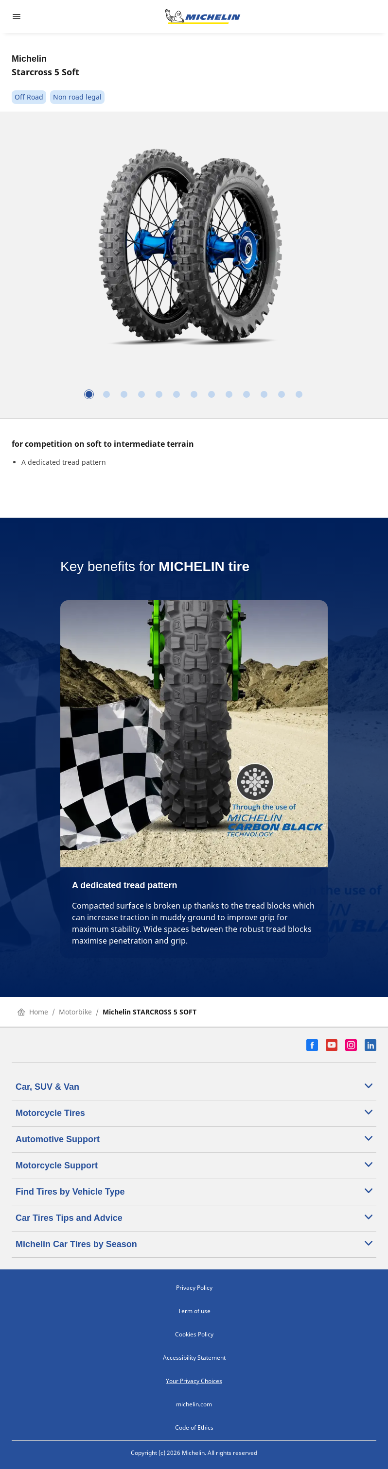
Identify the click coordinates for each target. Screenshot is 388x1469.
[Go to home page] (203, 16)
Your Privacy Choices (194, 1381)
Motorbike (75, 1011)
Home (33, 1011)
